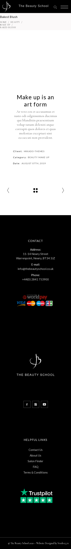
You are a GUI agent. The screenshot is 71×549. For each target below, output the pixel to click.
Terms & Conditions (35, 472)
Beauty (15, 22)
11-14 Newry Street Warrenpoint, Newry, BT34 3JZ (35, 256)
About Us (35, 455)
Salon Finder (35, 461)
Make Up (5, 25)
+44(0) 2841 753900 (35, 279)
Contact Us (36, 449)
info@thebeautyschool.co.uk (35, 268)
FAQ (35, 466)
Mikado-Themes (34, 151)
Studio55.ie (63, 543)
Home (3, 22)
